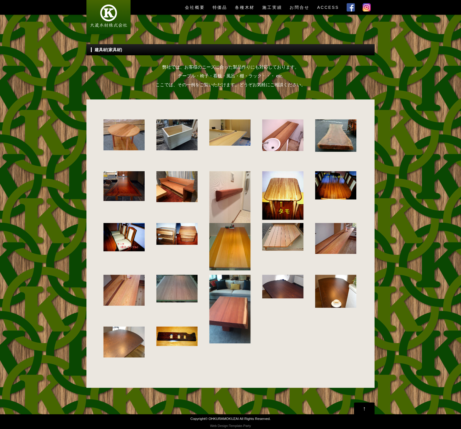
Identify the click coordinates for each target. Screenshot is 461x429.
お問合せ (299, 7)
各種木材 (245, 7)
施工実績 (272, 7)
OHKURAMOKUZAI (223, 418)
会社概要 (195, 7)
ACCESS (328, 7)
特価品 (220, 7)
